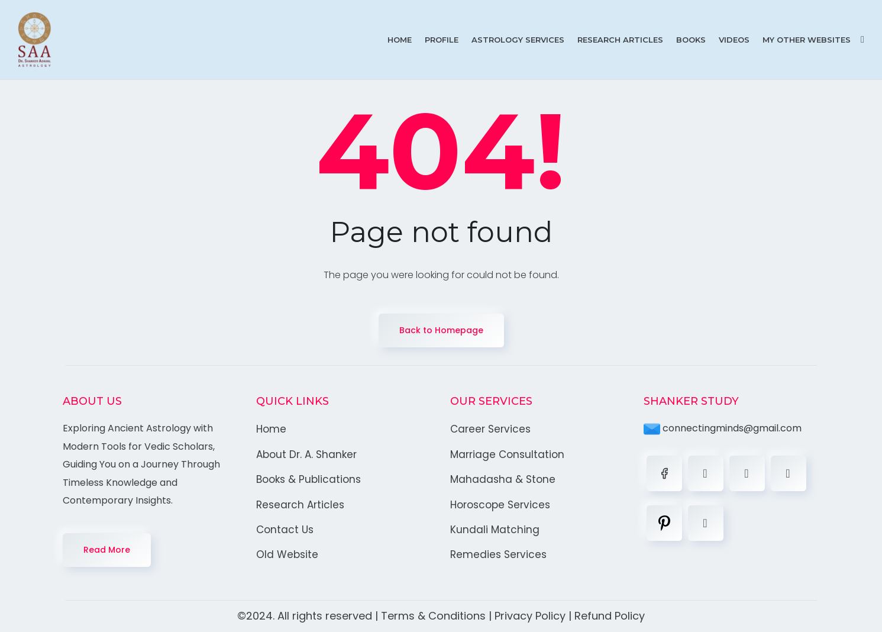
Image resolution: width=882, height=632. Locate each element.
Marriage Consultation (507, 454)
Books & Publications (308, 479)
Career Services (490, 429)
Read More (106, 550)
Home (399, 39)
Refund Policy (609, 615)
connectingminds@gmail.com (723, 428)
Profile (441, 39)
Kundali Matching (494, 530)
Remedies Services (498, 554)
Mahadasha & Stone (502, 479)
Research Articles (620, 39)
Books (691, 39)
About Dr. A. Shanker (306, 454)
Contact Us (285, 530)
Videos (734, 39)
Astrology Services (517, 39)
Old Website (287, 554)
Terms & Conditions (433, 615)
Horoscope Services (500, 505)
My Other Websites (807, 39)
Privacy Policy (530, 615)
